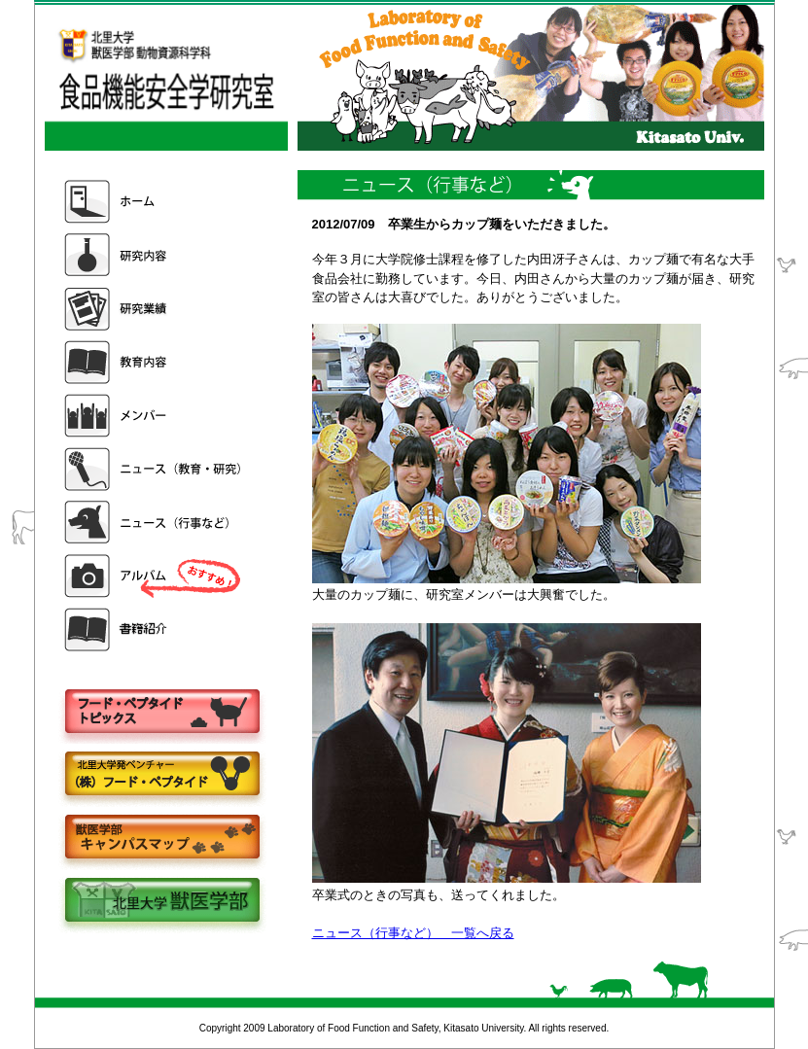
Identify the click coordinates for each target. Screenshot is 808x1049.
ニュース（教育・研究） (154, 469)
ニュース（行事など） (154, 522)
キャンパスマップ (161, 838)
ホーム (154, 202)
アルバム (154, 576)
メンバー (154, 415)
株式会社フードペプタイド (161, 775)
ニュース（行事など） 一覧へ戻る (413, 933)
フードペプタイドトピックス (161, 712)
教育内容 (154, 362)
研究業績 (154, 309)
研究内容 (154, 255)
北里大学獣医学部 (161, 901)
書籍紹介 (154, 629)
